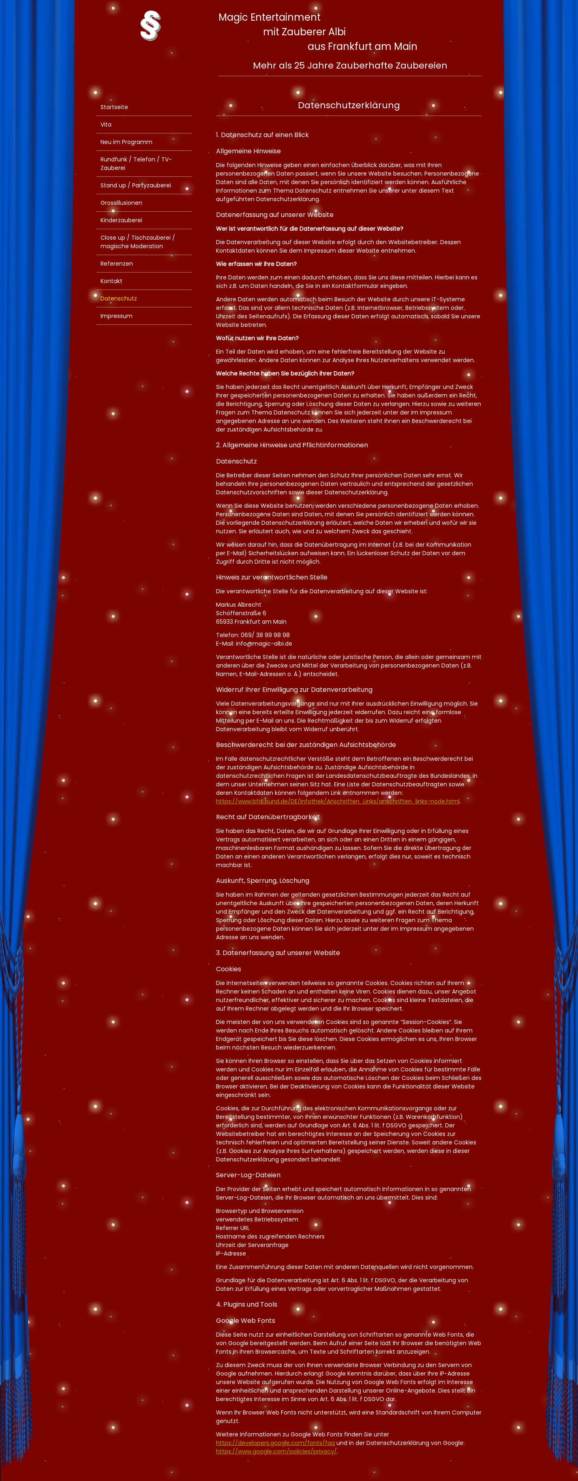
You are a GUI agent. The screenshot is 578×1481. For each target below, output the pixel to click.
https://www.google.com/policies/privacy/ (276, 1451)
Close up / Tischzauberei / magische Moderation (138, 242)
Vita (106, 124)
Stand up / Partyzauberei (136, 185)
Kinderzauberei (121, 220)
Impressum (117, 316)
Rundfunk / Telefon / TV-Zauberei (136, 163)
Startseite (114, 107)
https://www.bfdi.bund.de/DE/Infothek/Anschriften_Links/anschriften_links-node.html (338, 801)
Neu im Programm (126, 142)
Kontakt (111, 281)
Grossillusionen (121, 203)
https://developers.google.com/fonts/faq (275, 1443)
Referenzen (117, 264)
